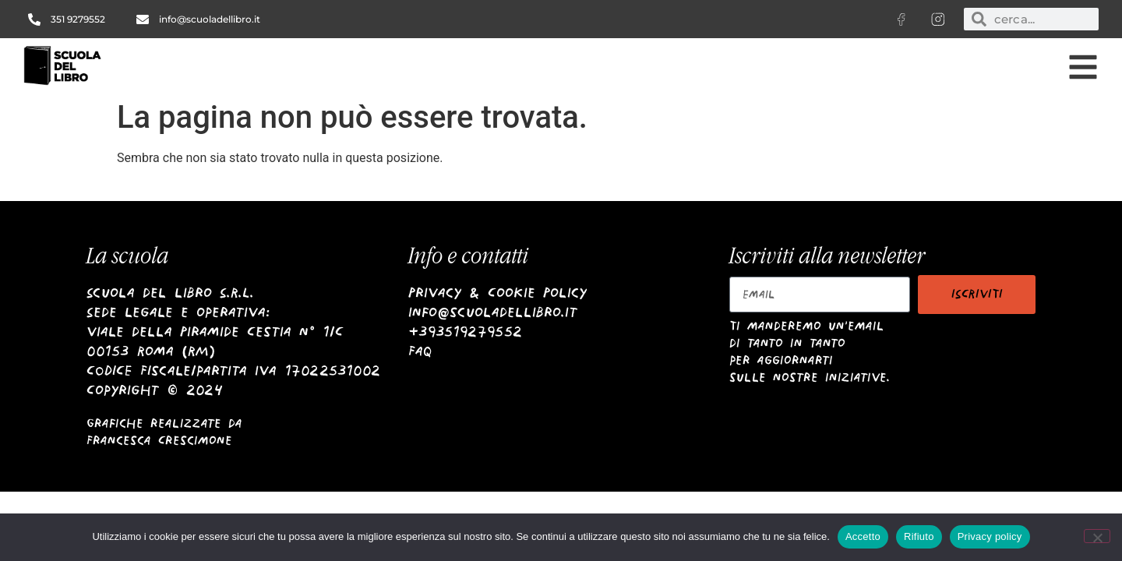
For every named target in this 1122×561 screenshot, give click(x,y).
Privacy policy (990, 536)
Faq (420, 351)
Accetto (862, 536)
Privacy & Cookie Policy (497, 293)
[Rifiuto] (1097, 536)
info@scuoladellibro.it (492, 312)
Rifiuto (919, 536)
